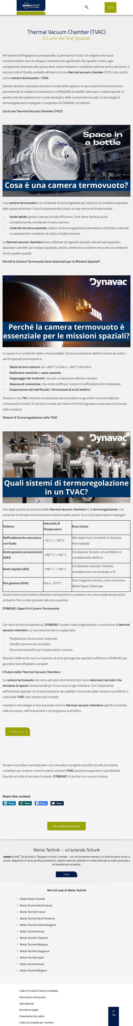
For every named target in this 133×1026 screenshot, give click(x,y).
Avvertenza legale (17, 1010)
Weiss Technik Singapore (23, 951)
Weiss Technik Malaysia (23, 944)
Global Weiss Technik (21, 899)
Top (125, 1013)
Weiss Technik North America (26, 918)
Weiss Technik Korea (21, 931)
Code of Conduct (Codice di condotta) (27, 991)
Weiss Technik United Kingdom (27, 925)
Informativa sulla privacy (21, 997)
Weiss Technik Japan (21, 957)
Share (9, 803)
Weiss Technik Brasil (21, 964)
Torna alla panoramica (66, 826)
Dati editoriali (15, 1004)
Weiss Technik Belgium (22, 970)
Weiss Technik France (21, 912)
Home (66, 874)
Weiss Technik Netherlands (25, 905)
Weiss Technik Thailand (22, 938)
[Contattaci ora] (17, 731)
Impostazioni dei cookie (20, 1016)
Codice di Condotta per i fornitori (25, 1023)
